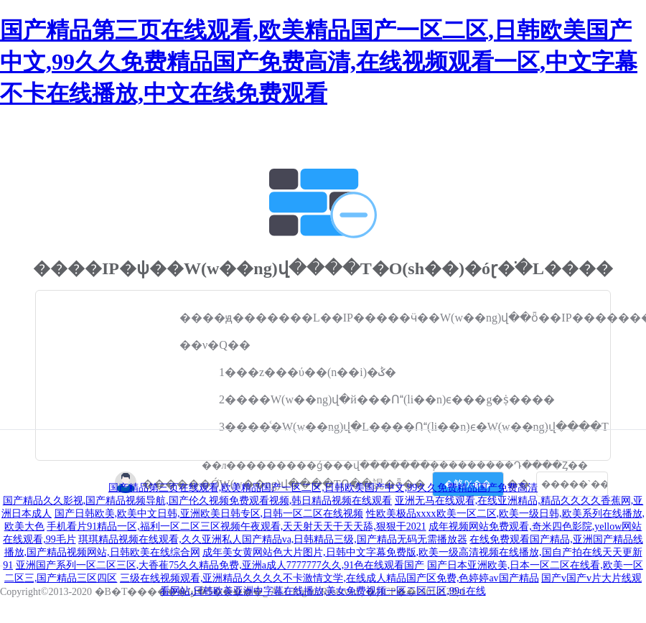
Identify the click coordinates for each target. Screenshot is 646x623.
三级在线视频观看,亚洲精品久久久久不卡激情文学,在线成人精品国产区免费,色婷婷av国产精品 (329, 578)
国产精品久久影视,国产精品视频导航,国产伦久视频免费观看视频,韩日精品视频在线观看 (198, 500)
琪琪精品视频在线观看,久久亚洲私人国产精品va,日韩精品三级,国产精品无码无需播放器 (272, 539)
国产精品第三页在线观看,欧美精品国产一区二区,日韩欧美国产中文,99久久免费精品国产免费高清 (323, 487)
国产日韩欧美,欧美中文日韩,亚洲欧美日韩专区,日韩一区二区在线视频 (209, 513)
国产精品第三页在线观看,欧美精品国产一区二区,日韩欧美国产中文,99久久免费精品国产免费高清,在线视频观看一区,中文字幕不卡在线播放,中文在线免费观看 (318, 61)
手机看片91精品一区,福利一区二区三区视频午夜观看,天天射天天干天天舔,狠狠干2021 (236, 526)
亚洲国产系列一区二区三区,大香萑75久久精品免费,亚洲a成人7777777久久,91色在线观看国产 (220, 565)
